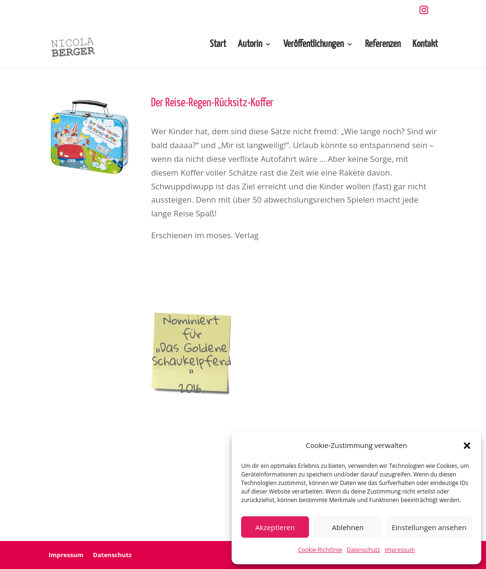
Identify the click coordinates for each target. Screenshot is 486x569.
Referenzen (383, 45)
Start (218, 45)
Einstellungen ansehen (429, 527)
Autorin (250, 45)
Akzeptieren (275, 527)
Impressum (400, 550)
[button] (467, 445)
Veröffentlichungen (313, 45)
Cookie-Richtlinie (320, 550)
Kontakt (425, 45)
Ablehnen (348, 527)
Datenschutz (363, 550)
